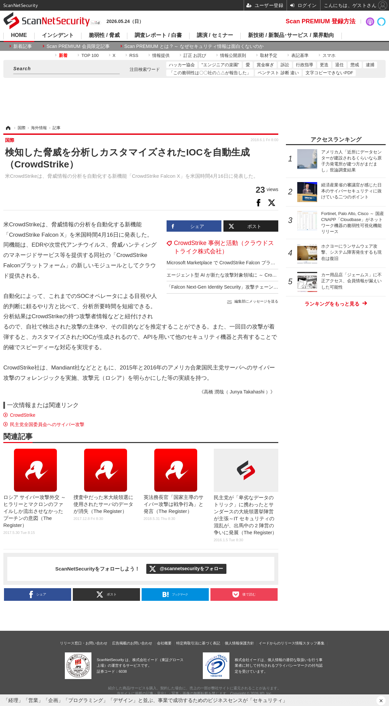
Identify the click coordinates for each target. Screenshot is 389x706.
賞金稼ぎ (265, 64)
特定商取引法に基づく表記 (198, 643)
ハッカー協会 (182, 64)
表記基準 (300, 55)
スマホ (329, 55)
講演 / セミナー (215, 35)
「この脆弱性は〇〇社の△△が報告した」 (210, 72)
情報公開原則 (233, 55)
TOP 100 (90, 55)
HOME (19, 35)
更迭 (324, 64)
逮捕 (370, 64)
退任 (339, 64)
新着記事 (22, 46)
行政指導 (304, 64)
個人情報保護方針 (239, 643)
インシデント (58, 35)
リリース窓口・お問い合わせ (83, 643)
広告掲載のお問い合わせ (132, 643)
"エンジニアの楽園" (220, 64)
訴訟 (285, 64)
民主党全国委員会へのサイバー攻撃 (47, 424)
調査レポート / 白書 (158, 35)
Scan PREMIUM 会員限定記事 (78, 46)
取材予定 (268, 55)
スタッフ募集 (313, 643)
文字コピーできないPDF (329, 72)
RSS (133, 55)
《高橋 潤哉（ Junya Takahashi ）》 (237, 391)
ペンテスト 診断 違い (278, 72)
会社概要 (164, 643)
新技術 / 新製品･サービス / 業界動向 (291, 35)
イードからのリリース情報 (281, 643)
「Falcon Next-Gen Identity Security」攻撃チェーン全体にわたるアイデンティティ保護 (257, 287)
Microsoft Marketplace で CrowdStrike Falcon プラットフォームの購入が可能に (249, 262)
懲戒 (354, 64)
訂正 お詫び (195, 55)
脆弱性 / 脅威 (104, 35)
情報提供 (161, 55)
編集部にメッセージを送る (256, 301)
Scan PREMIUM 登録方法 (320, 21)
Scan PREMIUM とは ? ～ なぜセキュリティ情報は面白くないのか (194, 46)
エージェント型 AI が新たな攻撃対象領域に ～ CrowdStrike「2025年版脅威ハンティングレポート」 (271, 275)
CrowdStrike (22, 415)
